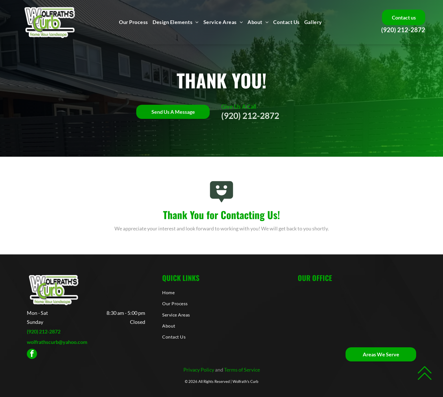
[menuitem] (133, 22)
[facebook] (32, 354)
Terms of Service (242, 370)
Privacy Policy (198, 370)
